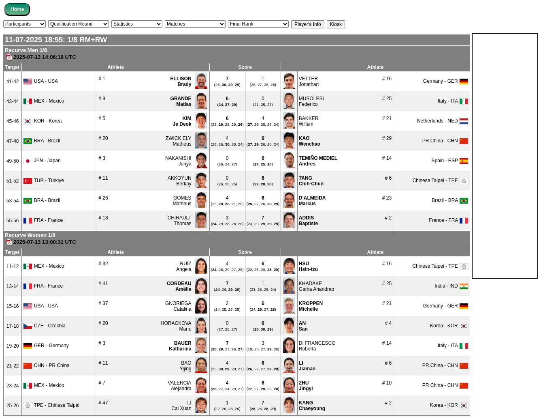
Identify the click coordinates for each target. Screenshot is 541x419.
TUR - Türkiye (43, 180)
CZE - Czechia (44, 326)
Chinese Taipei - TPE (440, 180)
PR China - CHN (445, 141)
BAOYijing (186, 366)
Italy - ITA (453, 101)
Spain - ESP (450, 160)
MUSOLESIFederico (311, 101)
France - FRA (449, 220)
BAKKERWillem (309, 121)
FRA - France (43, 220)
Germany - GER (446, 81)
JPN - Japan (41, 160)
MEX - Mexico (43, 101)
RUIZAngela (183, 266)
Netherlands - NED (443, 121)
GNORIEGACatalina (178, 306)
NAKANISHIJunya (178, 161)
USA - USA (40, 81)
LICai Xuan (181, 405)
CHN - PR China (46, 365)
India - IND (452, 286)
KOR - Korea (42, 121)
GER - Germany (45, 345)
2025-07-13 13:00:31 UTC (40, 242)
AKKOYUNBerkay (180, 181)
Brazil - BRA (450, 200)
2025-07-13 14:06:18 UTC (40, 57)
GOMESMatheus (182, 200)
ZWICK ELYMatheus (179, 141)
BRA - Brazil (41, 141)
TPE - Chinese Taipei (51, 405)
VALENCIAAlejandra (179, 385)
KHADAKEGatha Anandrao (316, 286)
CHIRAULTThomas (179, 220)
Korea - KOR (449, 326)
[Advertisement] (505, 155)
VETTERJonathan (309, 81)
